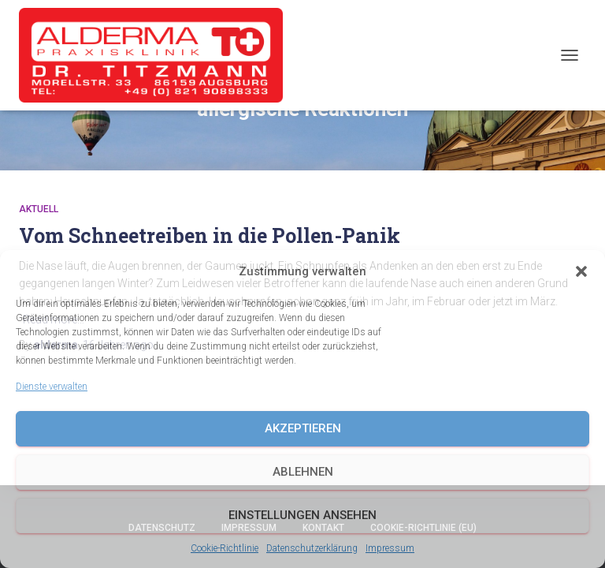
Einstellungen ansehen (302, 515)
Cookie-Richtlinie (224, 548)
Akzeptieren (303, 428)
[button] (581, 271)
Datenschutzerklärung (312, 548)
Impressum (390, 548)
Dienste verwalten (51, 386)
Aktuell (38, 209)
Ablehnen (303, 472)
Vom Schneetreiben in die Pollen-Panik (209, 235)
